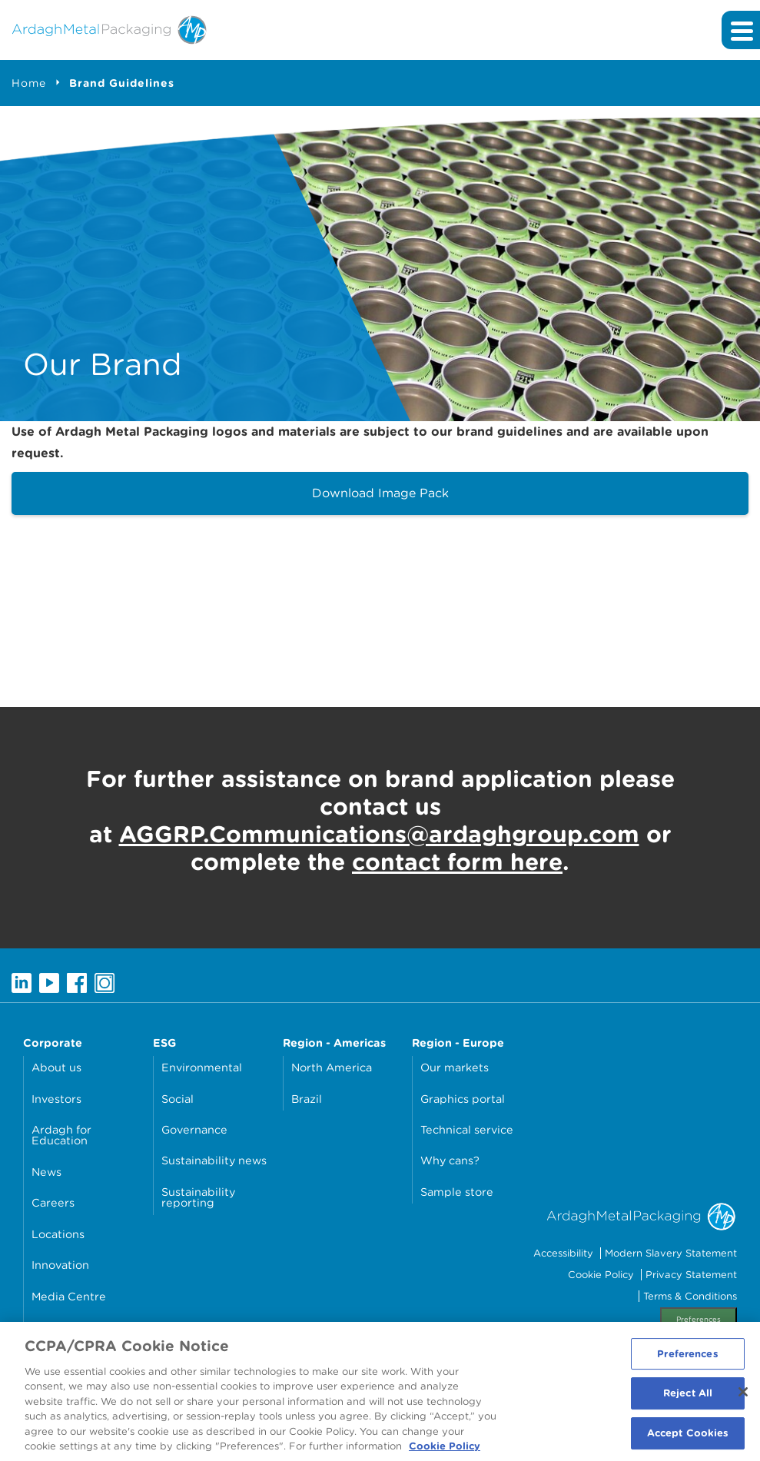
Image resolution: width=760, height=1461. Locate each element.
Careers (53, 1202)
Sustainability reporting (198, 1197)
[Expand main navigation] (741, 30)
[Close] (743, 1398)
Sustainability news (214, 1160)
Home (29, 83)
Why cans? (450, 1160)
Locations (58, 1233)
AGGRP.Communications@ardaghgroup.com (379, 834)
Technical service (466, 1129)
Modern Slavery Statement (671, 1253)
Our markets (454, 1067)
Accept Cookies (688, 1440)
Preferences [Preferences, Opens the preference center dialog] (687, 1360)
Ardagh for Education (61, 1135)
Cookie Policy (601, 1274)
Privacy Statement (691, 1274)
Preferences (698, 1319)
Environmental (201, 1067)
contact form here (457, 861)
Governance (194, 1129)
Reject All (687, 1400)
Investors (56, 1098)
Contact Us (62, 1326)
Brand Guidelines (121, 83)
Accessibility (563, 1253)
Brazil (306, 1098)
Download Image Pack (380, 493)
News (46, 1171)
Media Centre (69, 1296)
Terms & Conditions (690, 1296)
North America (331, 1067)
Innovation (60, 1264)
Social (177, 1098)
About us (56, 1067)
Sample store (456, 1191)
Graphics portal (462, 1098)
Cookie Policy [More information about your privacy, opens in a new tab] (444, 1453)
